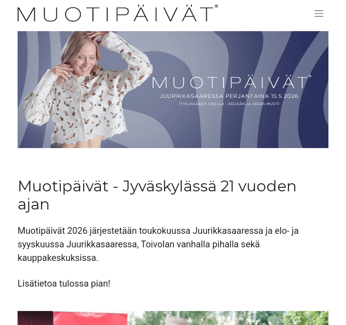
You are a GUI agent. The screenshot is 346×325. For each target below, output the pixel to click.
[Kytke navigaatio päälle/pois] (319, 13)
